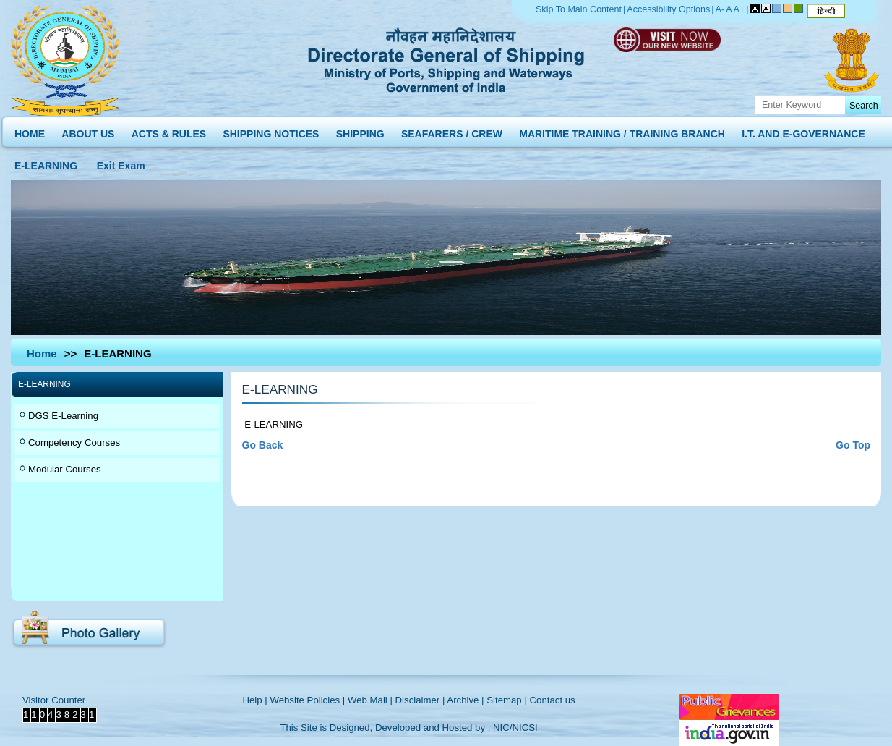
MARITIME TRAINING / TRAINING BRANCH (622, 130)
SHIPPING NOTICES (271, 130)
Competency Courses (74, 442)
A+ (739, 9)
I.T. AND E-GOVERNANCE (803, 130)
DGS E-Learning (63, 415)
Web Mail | (370, 700)
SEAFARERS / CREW (451, 130)
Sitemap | (506, 700)
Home (42, 353)
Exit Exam (121, 162)
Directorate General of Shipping (447, 58)
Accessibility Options (668, 9)
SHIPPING (360, 130)
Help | (254, 700)
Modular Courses (64, 469)
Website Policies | (307, 700)
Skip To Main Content (579, 9)
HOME (29, 130)
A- (720, 9)
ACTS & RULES (169, 130)
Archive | (465, 700)
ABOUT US (87, 130)
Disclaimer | (420, 700)
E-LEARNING (45, 162)
